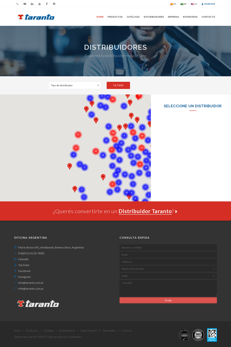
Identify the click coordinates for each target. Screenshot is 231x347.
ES (173, 4)
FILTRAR (118, 85)
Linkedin (23, 259)
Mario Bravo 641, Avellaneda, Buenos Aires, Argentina (51, 247)
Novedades (190, 17)
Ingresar (208, 4)
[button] (75, 85)
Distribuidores (154, 17)
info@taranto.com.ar (30, 282)
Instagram (24, 276)
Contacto (208, 17)
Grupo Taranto (89, 330)
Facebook (24, 271)
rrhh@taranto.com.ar (31, 288)
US (194, 4)
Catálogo (133, 17)
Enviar (168, 300)
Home (100, 17)
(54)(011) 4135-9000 (31, 253)
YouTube (23, 265)
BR (183, 4)
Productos (32, 330)
